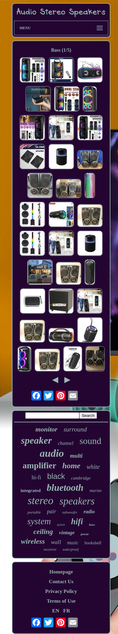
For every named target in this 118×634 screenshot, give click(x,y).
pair (51, 511)
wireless (33, 541)
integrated (30, 490)
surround (75, 429)
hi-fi (36, 477)
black (56, 476)
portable (34, 512)
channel (65, 443)
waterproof (71, 549)
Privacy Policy (61, 591)
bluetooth (65, 487)
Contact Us (61, 581)
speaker (36, 440)
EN (55, 611)
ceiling (43, 531)
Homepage (61, 572)
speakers (77, 501)
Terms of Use (61, 601)
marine (96, 490)
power (85, 534)
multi (76, 455)
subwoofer (69, 512)
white (93, 466)
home (71, 465)
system (39, 521)
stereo (40, 501)
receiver (50, 549)
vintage (67, 532)
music (72, 542)
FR (66, 611)
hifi (77, 521)
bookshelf (92, 543)
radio (89, 511)
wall (56, 542)
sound (91, 441)
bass (92, 524)
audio (52, 453)
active (61, 524)
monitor (46, 429)
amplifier (39, 465)
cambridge (81, 478)
